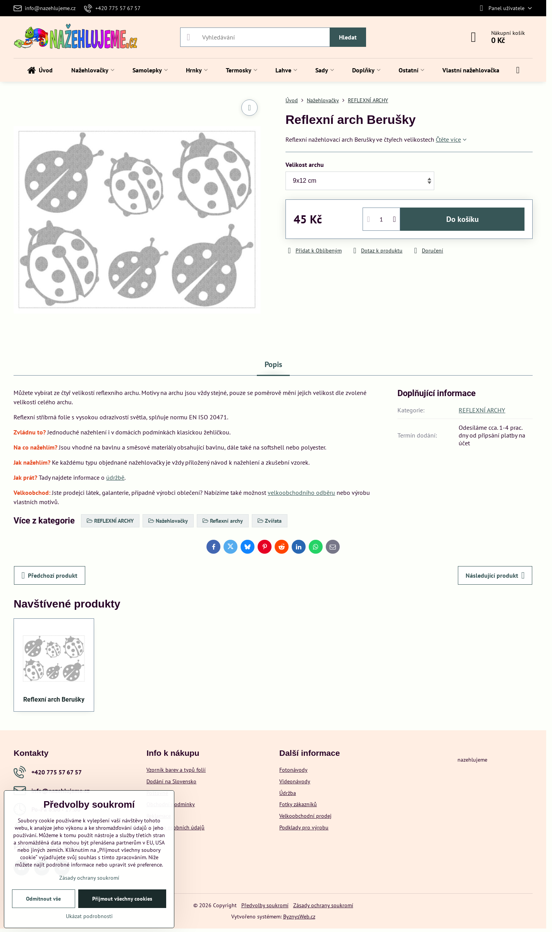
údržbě (115, 477)
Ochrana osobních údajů (175, 827)
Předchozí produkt (50, 575)
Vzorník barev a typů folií (176, 769)
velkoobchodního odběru (301, 492)
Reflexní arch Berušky (53, 699)
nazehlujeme (472, 759)
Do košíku (462, 219)
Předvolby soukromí (265, 905)
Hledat (348, 37)
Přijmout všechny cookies (122, 898)
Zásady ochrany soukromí (323, 905)
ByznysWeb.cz (299, 916)
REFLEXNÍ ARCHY (482, 410)
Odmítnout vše (43, 898)
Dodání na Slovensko (171, 781)
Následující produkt (495, 575)
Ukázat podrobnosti (89, 916)
